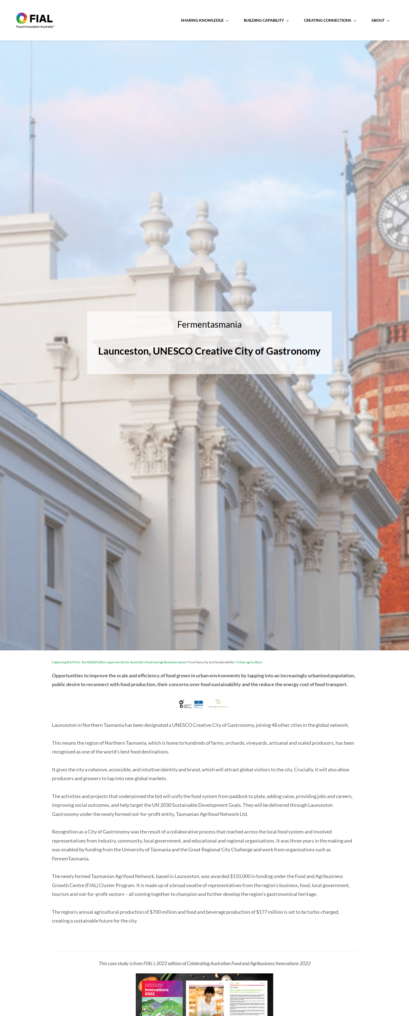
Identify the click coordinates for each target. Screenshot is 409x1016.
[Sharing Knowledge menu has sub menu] (168, 20)
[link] (204, 978)
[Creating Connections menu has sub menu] (293, 20)
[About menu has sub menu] (344, 20)
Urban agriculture (249, 663)
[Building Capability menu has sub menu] (229, 20)
